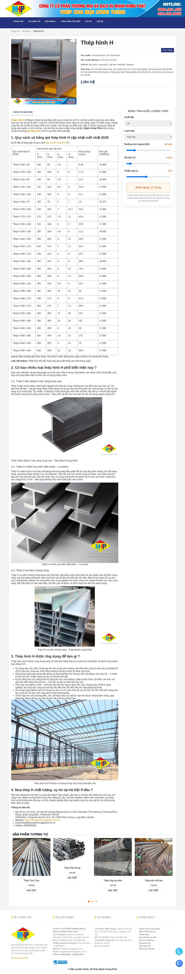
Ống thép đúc (145, 946)
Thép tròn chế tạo (154, 880)
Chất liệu (129, 117)
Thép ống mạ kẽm (113, 880)
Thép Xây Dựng (72, 868)
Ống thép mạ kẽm (147, 949)
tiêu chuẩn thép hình (56, 142)
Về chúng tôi (34, 21)
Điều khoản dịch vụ (147, 932)
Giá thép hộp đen (146, 940)
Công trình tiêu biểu (70, 21)
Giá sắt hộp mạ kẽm (147, 937)
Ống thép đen (145, 943)
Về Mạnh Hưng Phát (19, 958)
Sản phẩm (50, 21)
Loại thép (129, 131)
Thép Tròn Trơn (31, 880)
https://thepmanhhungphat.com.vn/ (42, 820)
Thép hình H (17, 120)
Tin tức (88, 21)
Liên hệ (99, 21)
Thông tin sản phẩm (23, 112)
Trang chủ (18, 21)
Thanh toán (144, 934)
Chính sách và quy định (149, 929)
